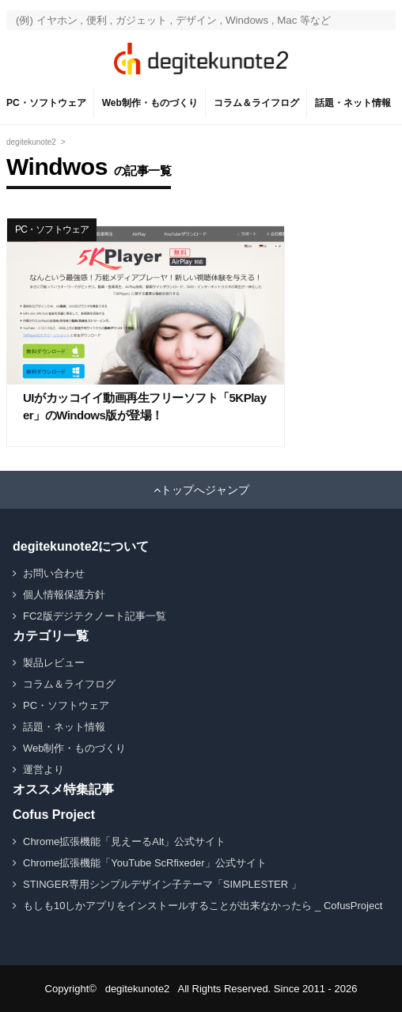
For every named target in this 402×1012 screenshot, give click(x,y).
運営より (43, 769)
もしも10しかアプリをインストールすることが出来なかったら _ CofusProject (202, 906)
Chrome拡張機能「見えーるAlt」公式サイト (124, 841)
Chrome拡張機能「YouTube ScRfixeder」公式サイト (145, 863)
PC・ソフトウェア (46, 102)
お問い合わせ (54, 573)
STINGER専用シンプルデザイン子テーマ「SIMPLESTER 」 (162, 884)
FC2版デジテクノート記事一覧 (94, 616)
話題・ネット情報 (353, 102)
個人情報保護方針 (64, 595)
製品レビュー (54, 663)
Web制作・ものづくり (150, 102)
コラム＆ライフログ (256, 102)
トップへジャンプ (205, 489)
